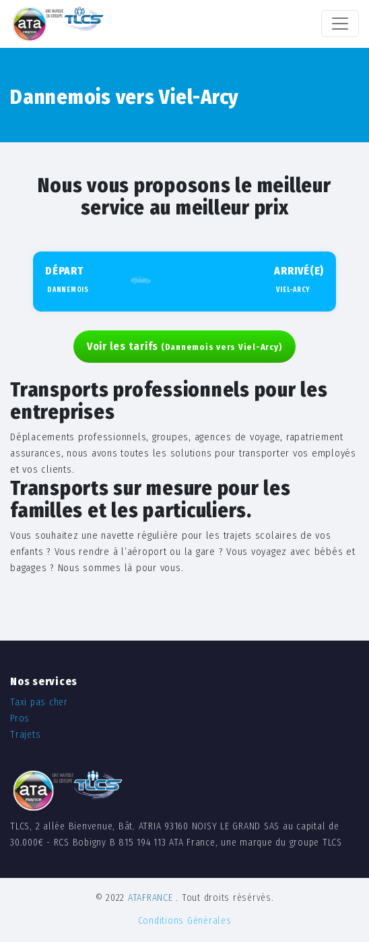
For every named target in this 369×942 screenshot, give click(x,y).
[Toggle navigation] (340, 23)
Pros (20, 718)
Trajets (25, 734)
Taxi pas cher (39, 702)
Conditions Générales (185, 920)
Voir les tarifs (185, 346)
